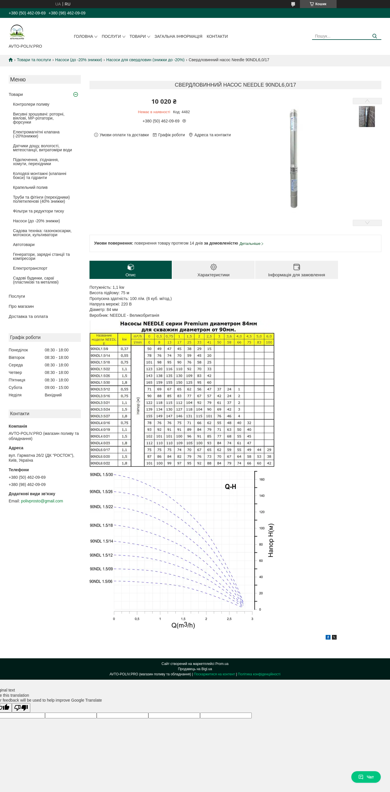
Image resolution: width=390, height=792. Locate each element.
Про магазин (21, 306)
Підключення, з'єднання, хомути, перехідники (36, 161)
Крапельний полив (30, 187)
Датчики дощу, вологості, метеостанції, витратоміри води (42, 148)
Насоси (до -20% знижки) (78, 60)
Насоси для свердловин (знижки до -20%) (145, 60)
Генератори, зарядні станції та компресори (41, 256)
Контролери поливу (31, 104)
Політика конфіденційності (259, 674)
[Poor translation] (21, 708)
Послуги (111, 36)
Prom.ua (221, 664)
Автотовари (24, 244)
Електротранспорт (30, 268)
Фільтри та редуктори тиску (38, 211)
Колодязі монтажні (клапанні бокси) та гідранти (39, 175)
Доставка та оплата (28, 316)
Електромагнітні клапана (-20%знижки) (36, 134)
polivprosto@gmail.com (42, 501)
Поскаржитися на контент (214, 674)
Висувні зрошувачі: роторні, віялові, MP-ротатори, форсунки (38, 118)
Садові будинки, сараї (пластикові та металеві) (36, 280)
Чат (366, 777)
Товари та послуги (34, 60)
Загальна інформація (178, 36)
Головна (83, 36)
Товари (138, 36)
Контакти (217, 36)
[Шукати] (374, 36)
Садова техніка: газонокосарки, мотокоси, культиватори (42, 232)
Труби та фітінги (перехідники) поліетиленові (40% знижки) (41, 199)
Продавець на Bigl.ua (195, 669)
